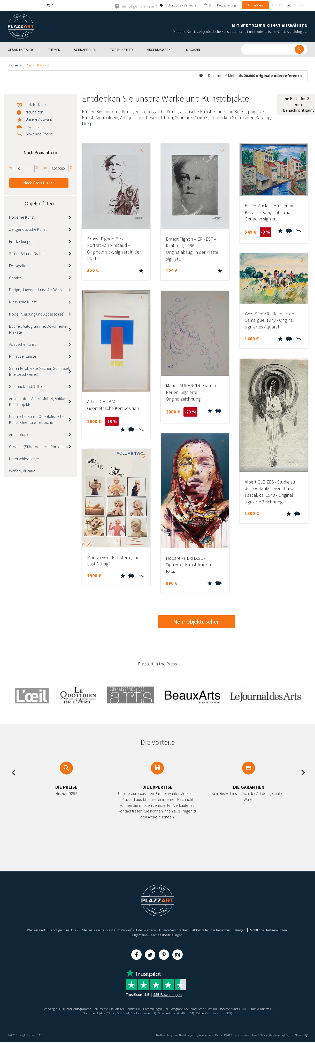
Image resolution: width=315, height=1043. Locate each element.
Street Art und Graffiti (26, 253)
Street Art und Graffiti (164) (178, 1013)
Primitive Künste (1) (272, 1008)
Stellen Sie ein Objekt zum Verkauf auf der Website (119, 929)
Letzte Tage (36, 104)
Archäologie (19, 434)
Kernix (302, 1035)
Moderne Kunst (21, 217)
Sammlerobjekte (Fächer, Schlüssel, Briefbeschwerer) (39, 371)
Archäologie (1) (40, 1008)
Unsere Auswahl (39, 118)
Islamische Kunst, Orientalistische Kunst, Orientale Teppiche (37, 419)
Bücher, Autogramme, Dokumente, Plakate (38, 328)
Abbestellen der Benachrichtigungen (218, 929)
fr (274, 5)
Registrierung (226, 5)
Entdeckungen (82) (155, 1008)
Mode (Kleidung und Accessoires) (36, 313)
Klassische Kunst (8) (209, 1008)
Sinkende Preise (39, 133)
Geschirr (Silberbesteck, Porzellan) (38, 446)
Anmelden (255, 5)
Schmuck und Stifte (25, 386)
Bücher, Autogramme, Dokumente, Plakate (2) (86, 1008)
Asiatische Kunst (22, 344)
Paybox (289, 1035)
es (302, 5)
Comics (15, 277)
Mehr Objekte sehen (196, 621)
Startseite (14, 65)
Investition (34, 126)
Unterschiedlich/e (24, 458)
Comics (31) (131, 1008)
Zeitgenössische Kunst (28, 229)
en (281, 5)
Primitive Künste (22, 356)
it (295, 5)
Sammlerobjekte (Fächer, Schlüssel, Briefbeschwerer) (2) (116, 1013)
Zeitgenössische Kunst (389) (220, 1013)
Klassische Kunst (22, 301)
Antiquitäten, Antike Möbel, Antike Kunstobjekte (37, 401)
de (289, 5)
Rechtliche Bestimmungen (268, 929)
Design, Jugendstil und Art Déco (35, 289)
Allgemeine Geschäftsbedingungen (157, 934)
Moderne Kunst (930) (240, 1008)
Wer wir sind (36, 929)
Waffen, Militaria (22, 470)
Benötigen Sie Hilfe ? (64, 929)
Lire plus (90, 123)
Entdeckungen (21, 241)
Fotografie (17, 265)
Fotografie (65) (182, 1008)
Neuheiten (34, 111)
